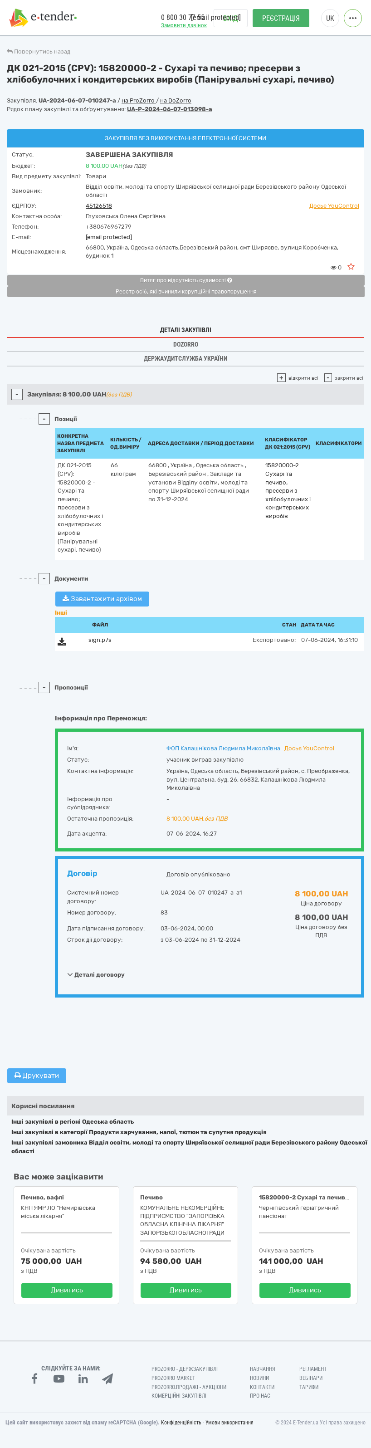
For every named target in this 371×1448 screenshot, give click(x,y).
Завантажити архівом (102, 599)
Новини (259, 1378)
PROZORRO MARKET (173, 1378)
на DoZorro (175, 100)
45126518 (99, 205)
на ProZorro (139, 100)
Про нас (260, 1396)
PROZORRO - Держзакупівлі (184, 1369)
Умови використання (229, 1422)
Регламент (313, 1369)
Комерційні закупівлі (178, 1396)
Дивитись (67, 1290)
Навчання (262, 1369)
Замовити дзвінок (184, 25)
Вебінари (310, 1378)
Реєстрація (281, 18)
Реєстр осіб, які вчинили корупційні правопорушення (186, 292)
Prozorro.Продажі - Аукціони (188, 1387)
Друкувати (37, 1075)
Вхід (230, 18)
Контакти (262, 1387)
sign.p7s (100, 639)
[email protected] (109, 237)
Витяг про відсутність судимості (186, 280)
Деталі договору (96, 974)
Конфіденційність (181, 1422)
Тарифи (308, 1387)
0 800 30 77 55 (183, 17)
